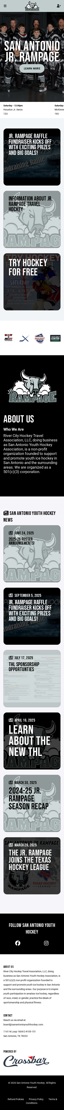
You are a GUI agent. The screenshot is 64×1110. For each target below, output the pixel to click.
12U (5, 113)
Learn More (32, 68)
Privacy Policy (36, 1099)
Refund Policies (16, 1099)
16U (57, 113)
